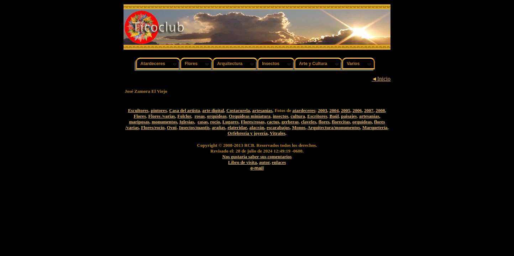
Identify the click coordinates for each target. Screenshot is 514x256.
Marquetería (375, 127)
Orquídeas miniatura (250, 116)
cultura (297, 116)
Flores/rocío (152, 127)
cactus (273, 121)
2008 (380, 110)
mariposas (139, 121)
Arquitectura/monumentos (334, 127)
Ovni (172, 127)
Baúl (334, 116)
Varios (353, 63)
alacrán (257, 127)
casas (203, 121)
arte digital (213, 110)
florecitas (341, 121)
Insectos (270, 63)
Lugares (230, 121)
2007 (368, 110)
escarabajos (278, 127)
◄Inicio (381, 79)
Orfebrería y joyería (247, 133)
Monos (298, 127)
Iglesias (186, 121)
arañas (218, 127)
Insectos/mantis (194, 127)
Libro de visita (242, 162)
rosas (199, 116)
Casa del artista (184, 110)
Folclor (184, 116)
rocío (215, 121)
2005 (345, 110)
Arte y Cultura (313, 63)
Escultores (138, 110)
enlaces (279, 162)
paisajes (349, 116)
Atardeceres (153, 63)
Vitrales (277, 133)
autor (264, 162)
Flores (191, 63)
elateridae (237, 127)
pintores (159, 110)
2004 (334, 110)
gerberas (290, 121)
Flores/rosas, (253, 121)
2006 (357, 110)
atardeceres (303, 110)
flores (324, 121)
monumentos (164, 121)
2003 (322, 110)
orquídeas (217, 116)
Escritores (317, 116)
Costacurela (238, 110)
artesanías (262, 110)
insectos (280, 116)
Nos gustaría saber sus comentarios (257, 156)
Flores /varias (161, 116)
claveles (308, 121)
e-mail (257, 168)
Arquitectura (229, 63)
